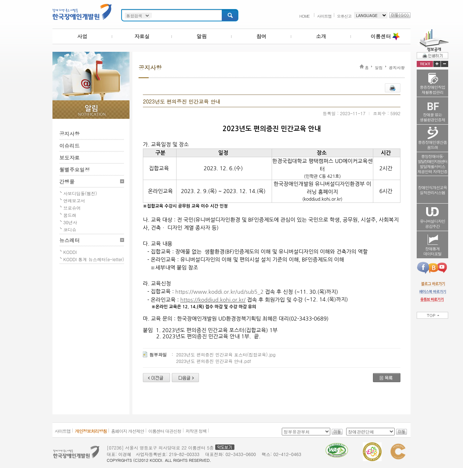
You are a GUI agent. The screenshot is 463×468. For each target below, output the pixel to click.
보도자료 (69, 157)
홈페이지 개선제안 (127, 431)
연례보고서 (74, 200)
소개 (321, 36)
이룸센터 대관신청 (164, 431)
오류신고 (344, 16)
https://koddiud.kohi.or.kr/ (213, 299)
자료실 (142, 36)
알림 (202, 36)
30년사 (70, 222)
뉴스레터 (69, 240)
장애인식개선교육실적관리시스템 (432, 190)
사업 (82, 36)
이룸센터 (381, 36)
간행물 (67, 181)
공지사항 (69, 133)
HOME (304, 16)
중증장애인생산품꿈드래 (432, 144)
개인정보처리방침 (91, 431)
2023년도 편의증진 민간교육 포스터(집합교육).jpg (226, 354)
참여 (261, 36)
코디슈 (69, 229)
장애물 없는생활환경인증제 (432, 117)
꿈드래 (69, 215)
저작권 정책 (196, 431)
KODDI (70, 252)
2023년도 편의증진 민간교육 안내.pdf (213, 361)
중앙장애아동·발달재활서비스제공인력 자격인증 (432, 164)
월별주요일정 (74, 169)
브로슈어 (72, 208)
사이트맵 (324, 16)
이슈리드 (69, 145)
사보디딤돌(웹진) (80, 193)
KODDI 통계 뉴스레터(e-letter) (93, 259)
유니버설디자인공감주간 (432, 223)
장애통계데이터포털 (433, 251)
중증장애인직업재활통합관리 (432, 89)
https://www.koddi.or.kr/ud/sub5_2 (219, 291)
